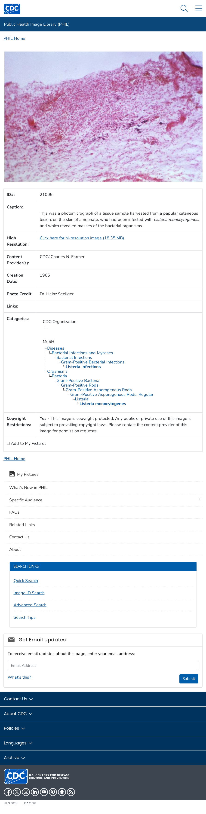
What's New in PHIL (28, 487)
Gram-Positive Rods (79, 385)
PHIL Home (14, 38)
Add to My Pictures (28, 443)
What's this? (19, 677)
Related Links (22, 524)
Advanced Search (30, 605)
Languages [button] (18, 743)
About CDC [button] (18, 713)
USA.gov (29, 803)
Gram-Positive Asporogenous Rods (99, 390)
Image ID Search (29, 593)
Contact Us (19, 537)
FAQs (14, 512)
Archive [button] (15, 757)
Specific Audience (25, 500)
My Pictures (24, 475)
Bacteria (59, 376)
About (15, 549)
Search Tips (25, 617)
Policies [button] (15, 728)
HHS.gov (11, 803)
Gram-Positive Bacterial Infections (92, 362)
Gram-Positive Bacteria (77, 380)
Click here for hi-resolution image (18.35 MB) (82, 238)
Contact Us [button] (19, 699)
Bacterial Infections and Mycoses (82, 353)
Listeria (82, 399)
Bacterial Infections (74, 357)
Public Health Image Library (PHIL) (37, 24)
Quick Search (26, 580)
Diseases (55, 348)
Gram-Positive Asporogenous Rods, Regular (111, 394)
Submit (188, 678)
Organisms (57, 371)
